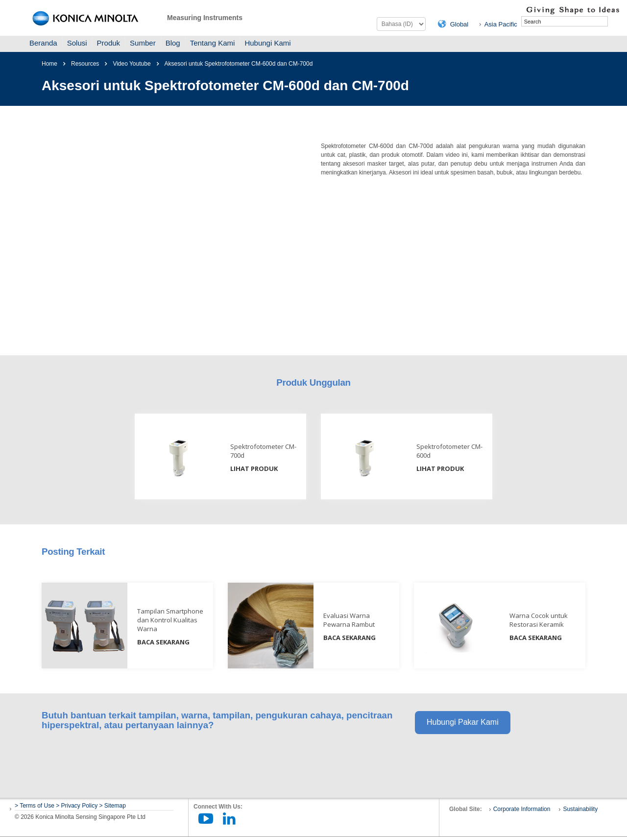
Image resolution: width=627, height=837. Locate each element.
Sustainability (580, 809)
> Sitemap (112, 805)
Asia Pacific (500, 24)
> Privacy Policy (76, 805)
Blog (173, 43)
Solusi (77, 43)
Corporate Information (522, 809)
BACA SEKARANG (163, 642)
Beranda (43, 43)
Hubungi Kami (267, 43)
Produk (109, 43)
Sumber (143, 43)
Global (459, 24)
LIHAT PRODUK (254, 468)
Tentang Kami (212, 43)
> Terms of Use (35, 805)
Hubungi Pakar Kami (463, 722)
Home (49, 63)
